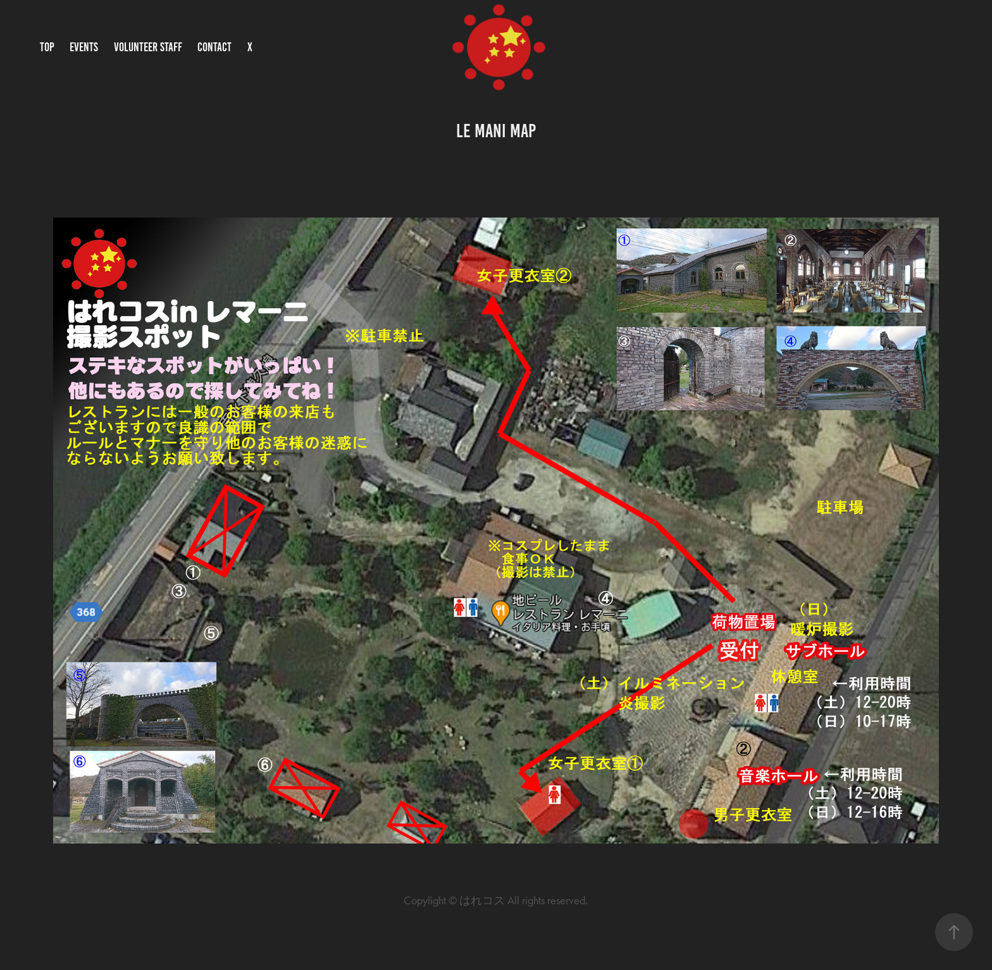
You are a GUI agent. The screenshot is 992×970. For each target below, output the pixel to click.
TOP (47, 47)
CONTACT (214, 47)
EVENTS (84, 47)
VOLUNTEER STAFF (148, 47)
